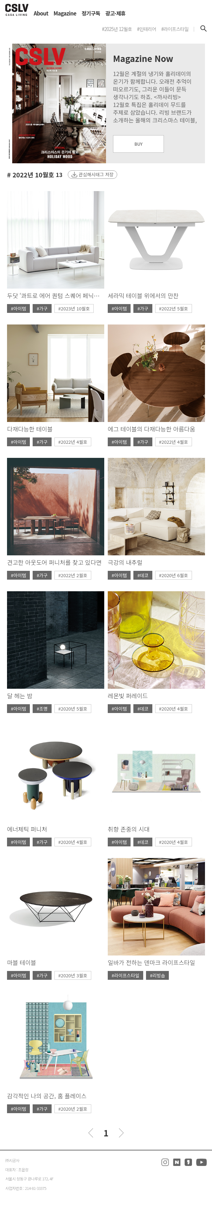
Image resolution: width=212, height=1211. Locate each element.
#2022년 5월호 (173, 308)
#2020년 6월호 (173, 575)
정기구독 (90, 13)
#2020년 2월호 (72, 1108)
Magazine (65, 13)
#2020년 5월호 (72, 708)
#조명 (42, 708)
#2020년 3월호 (72, 975)
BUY (138, 144)
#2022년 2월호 (72, 575)
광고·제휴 (115, 13)
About (41, 13)
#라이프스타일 (125, 975)
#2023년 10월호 (74, 308)
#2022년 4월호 (72, 442)
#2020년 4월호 (173, 708)
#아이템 (18, 308)
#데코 (142, 575)
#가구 (42, 308)
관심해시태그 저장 (96, 174)
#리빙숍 (157, 975)
